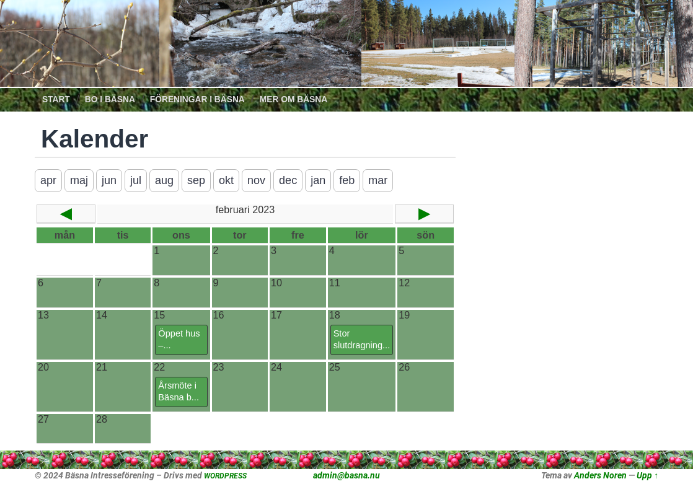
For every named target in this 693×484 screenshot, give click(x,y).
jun (109, 180)
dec (288, 180)
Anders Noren (600, 475)
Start (56, 99)
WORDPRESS (225, 476)
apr (48, 180)
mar (377, 180)
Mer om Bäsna (293, 99)
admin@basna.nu (346, 475)
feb (347, 180)
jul (135, 180)
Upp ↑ (647, 475)
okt (226, 180)
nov (256, 180)
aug (164, 180)
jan (318, 180)
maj (79, 180)
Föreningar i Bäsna (197, 99)
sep (196, 180)
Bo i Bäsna (110, 99)
